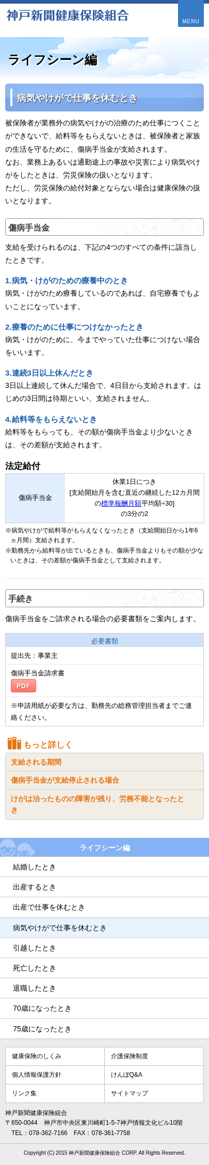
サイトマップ (129, 1093)
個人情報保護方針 (36, 1074)
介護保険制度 (129, 1056)
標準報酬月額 (121, 503)
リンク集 (24, 1093)
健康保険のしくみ (36, 1056)
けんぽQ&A (126, 1074)
